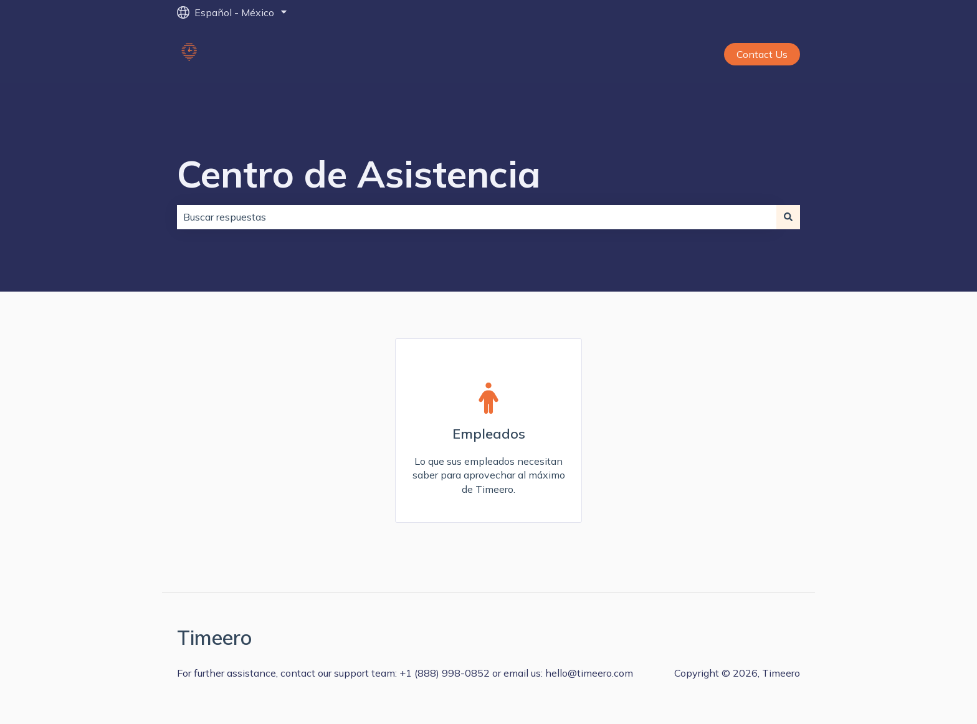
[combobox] (476, 217)
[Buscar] (788, 217)
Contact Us (762, 54)
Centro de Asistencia (359, 173)
